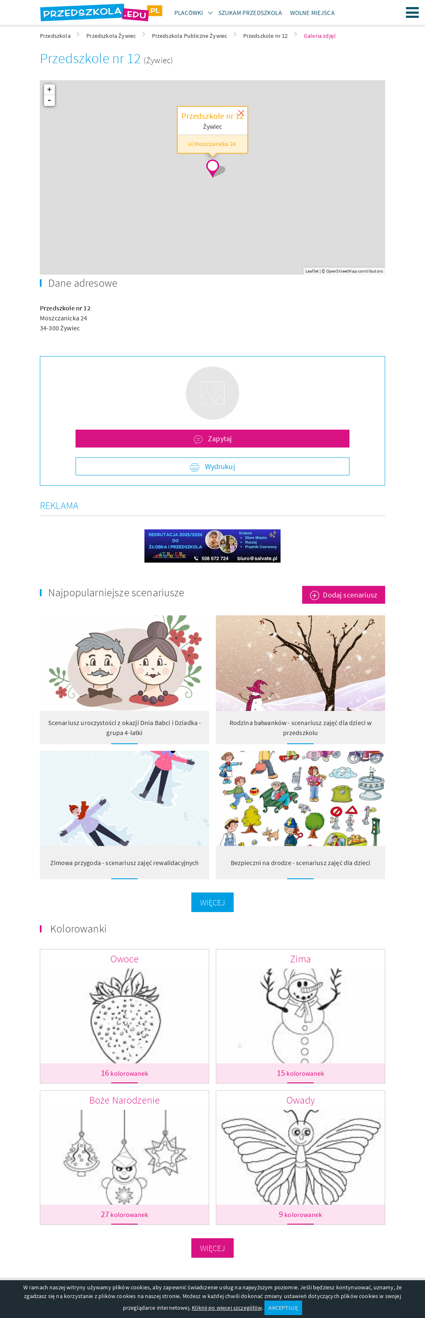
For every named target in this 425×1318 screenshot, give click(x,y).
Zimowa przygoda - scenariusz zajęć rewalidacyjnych (124, 862)
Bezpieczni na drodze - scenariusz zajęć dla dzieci (301, 862)
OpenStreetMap (341, 271)
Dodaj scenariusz (350, 595)
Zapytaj (219, 438)
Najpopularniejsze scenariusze (116, 592)
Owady (300, 1100)
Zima (300, 958)
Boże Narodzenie (124, 1100)
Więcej (212, 902)
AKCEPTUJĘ (283, 1307)
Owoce (124, 958)
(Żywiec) (158, 60)
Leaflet (312, 271)
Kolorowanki (78, 928)
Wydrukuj (218, 466)
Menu (412, 12)
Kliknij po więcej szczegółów (226, 1307)
